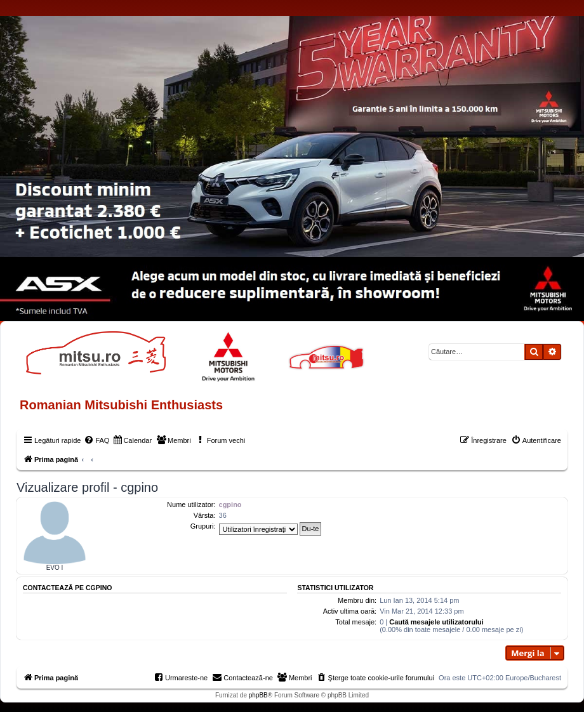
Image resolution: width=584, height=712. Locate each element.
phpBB (258, 695)
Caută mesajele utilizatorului (436, 622)
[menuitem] (96, 440)
